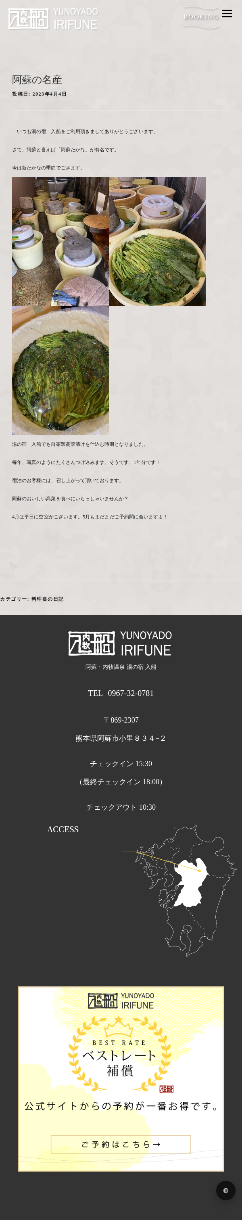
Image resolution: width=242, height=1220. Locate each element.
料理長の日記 (47, 599)
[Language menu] (226, 1190)
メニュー (227, 13)
